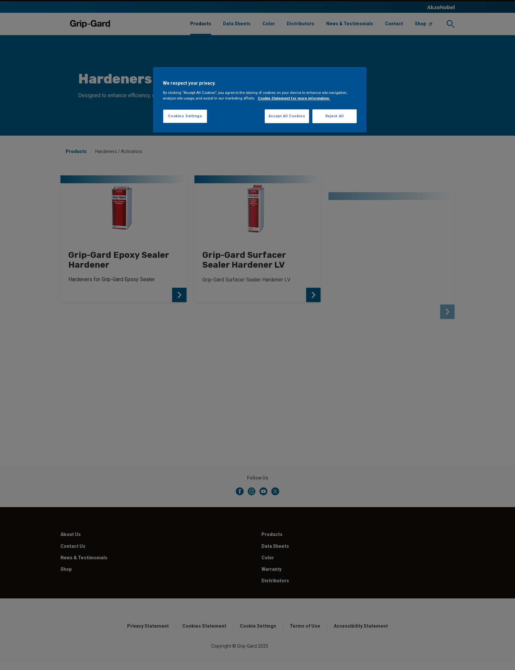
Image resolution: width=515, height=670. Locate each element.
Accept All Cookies (287, 116)
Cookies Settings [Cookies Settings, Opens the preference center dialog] (185, 116)
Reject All (334, 116)
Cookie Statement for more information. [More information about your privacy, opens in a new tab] (294, 98)
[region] (260, 99)
